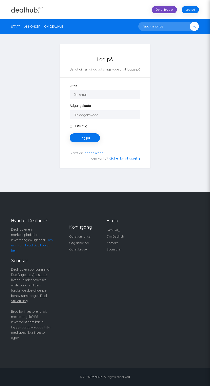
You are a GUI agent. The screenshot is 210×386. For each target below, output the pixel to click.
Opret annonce (79, 236)
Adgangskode (80, 106)
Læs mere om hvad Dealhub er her (32, 245)
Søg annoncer (79, 243)
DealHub (96, 377)
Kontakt (112, 243)
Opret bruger (164, 10)
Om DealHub (53, 26)
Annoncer (32, 26)
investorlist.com (22, 322)
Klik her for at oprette (124, 158)
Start (15, 26)
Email (74, 85)
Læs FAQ (113, 230)
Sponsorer (114, 249)
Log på (190, 10)
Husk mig (80, 126)
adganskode (93, 153)
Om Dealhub (115, 236)
